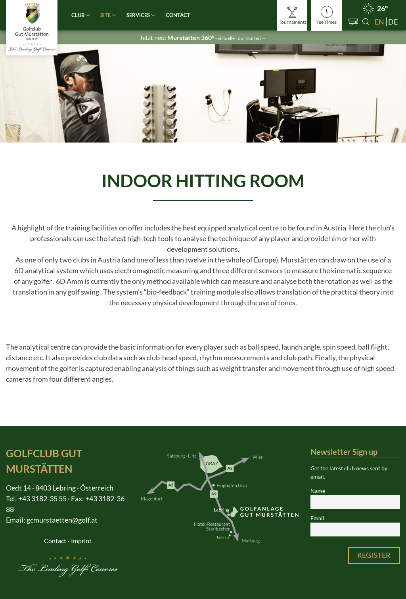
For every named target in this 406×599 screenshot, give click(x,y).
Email (317, 518)
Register (374, 555)
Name (317, 491)
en (379, 21)
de (393, 21)
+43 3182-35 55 (42, 498)
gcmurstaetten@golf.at (62, 519)
